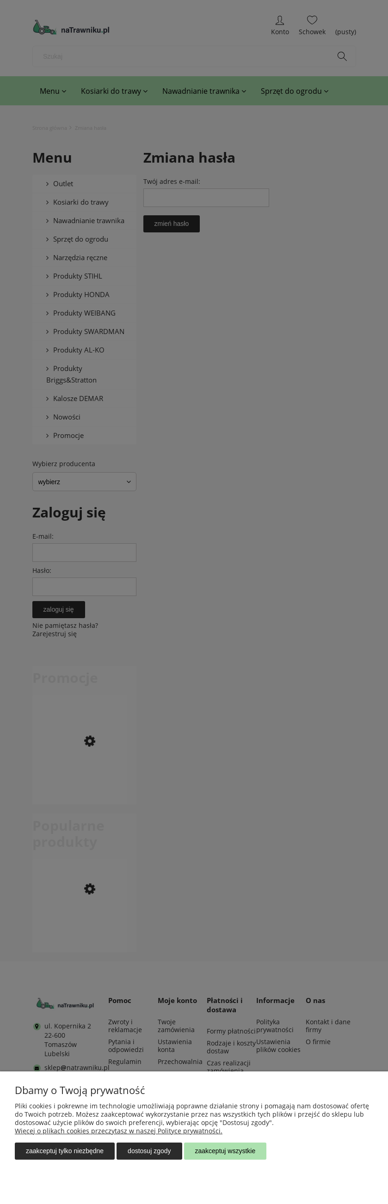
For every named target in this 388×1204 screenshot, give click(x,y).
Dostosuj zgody (149, 1151)
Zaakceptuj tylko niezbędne (65, 1151)
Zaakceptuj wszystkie (225, 1151)
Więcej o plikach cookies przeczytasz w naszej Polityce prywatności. (118, 1130)
